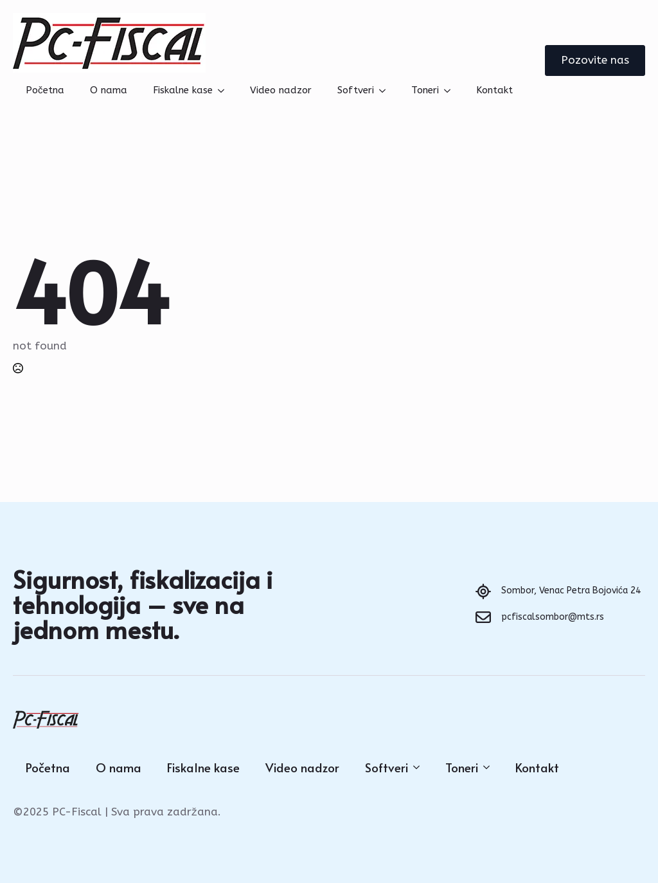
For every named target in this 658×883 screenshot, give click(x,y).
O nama (108, 90)
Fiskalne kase (183, 90)
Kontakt (494, 90)
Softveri (355, 90)
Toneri (425, 90)
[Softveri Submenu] (386, 90)
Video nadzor (281, 90)
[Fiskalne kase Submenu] (225, 90)
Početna (45, 90)
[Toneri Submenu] (451, 90)
